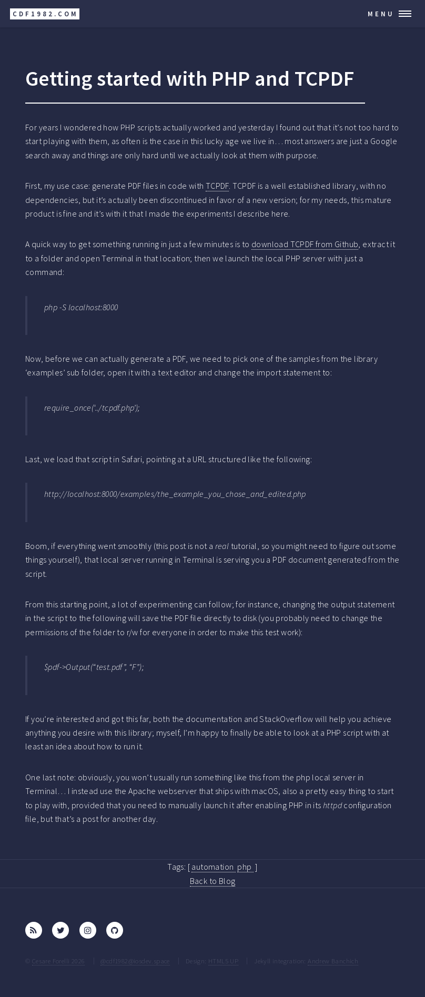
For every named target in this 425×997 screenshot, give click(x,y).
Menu (381, 13)
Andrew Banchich (333, 961)
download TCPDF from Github (304, 244)
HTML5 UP (223, 961)
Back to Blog (213, 881)
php (245, 866)
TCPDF (217, 185)
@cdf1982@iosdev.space (134, 961)
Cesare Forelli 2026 (58, 961)
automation (213, 866)
